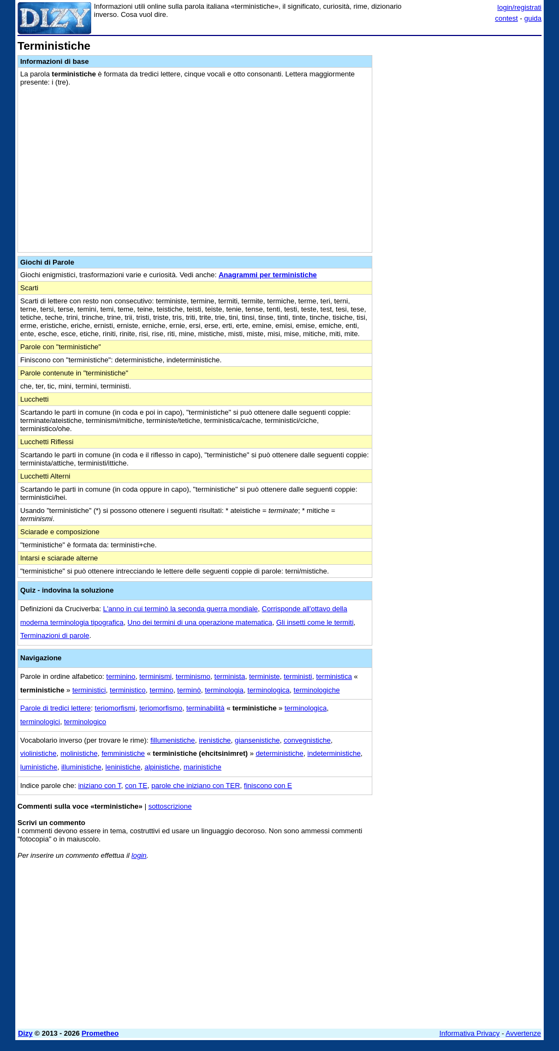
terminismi (155, 676)
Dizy (25, 1033)
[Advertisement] (460, 108)
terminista (230, 676)
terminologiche (317, 690)
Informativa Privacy (469, 1033)
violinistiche (38, 753)
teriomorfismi (115, 708)
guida (533, 18)
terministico (128, 690)
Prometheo (100, 1033)
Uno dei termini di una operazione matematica (200, 622)
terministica (334, 676)
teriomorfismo (160, 708)
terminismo (193, 676)
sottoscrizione (170, 806)
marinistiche (202, 767)
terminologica (268, 690)
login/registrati (519, 7)
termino (161, 690)
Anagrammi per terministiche (267, 275)
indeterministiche (334, 753)
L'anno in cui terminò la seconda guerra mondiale (180, 609)
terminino (120, 676)
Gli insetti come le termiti (315, 622)
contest (506, 18)
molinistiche (79, 753)
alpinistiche (162, 767)
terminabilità (205, 708)
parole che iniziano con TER (195, 785)
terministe (264, 676)
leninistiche (122, 767)
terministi (298, 676)
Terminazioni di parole (54, 635)
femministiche (123, 753)
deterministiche (279, 753)
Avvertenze (523, 1033)
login (139, 855)
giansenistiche (257, 740)
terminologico (85, 722)
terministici (88, 690)
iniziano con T (99, 785)
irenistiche (215, 740)
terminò (189, 690)
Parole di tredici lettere (55, 708)
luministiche (38, 767)
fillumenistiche (172, 740)
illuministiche (81, 767)
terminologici (40, 722)
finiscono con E (268, 785)
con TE (136, 785)
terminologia (224, 690)
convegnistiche (307, 740)
